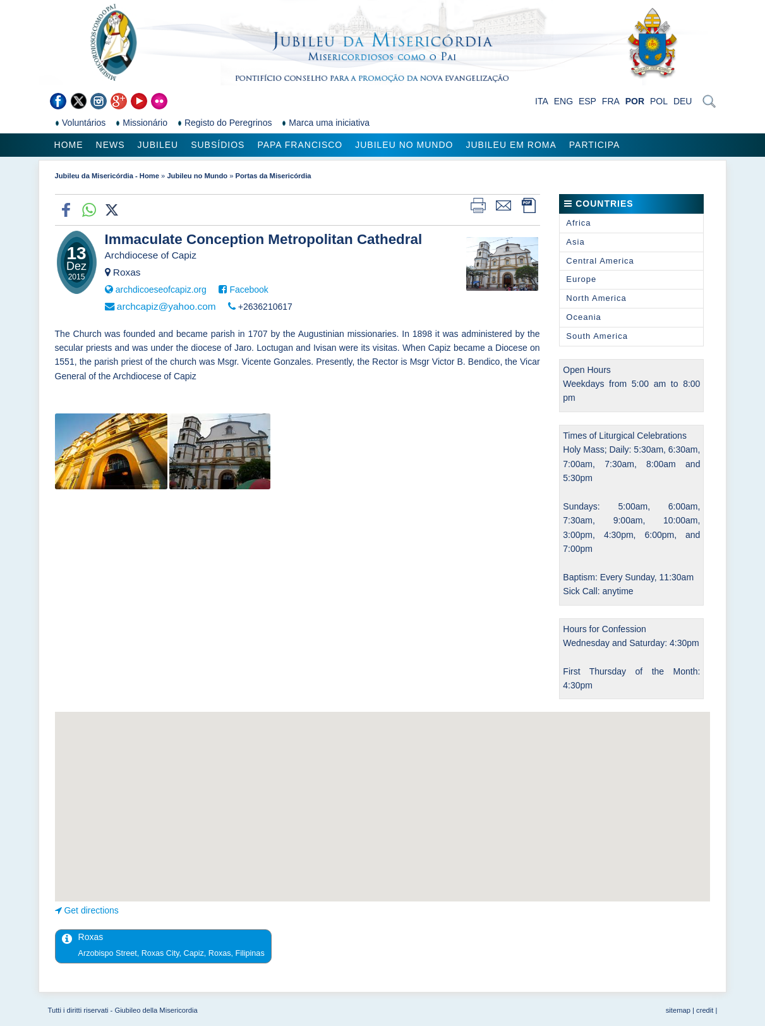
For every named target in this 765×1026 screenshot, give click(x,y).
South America (597, 336)
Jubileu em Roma (511, 145)
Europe (581, 279)
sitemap (678, 1010)
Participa (594, 145)
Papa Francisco (299, 145)
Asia (575, 242)
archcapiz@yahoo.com (166, 306)
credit (704, 1010)
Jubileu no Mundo (404, 145)
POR (634, 101)
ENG (563, 101)
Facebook (248, 289)
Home (68, 145)
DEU (682, 101)
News (110, 145)
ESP (587, 101)
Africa (578, 223)
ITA (541, 101)
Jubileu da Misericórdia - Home (107, 176)
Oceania (583, 317)
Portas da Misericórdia (273, 176)
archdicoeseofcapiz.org (161, 289)
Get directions (91, 910)
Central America (600, 261)
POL (659, 101)
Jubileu (158, 145)
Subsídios (217, 145)
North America (596, 298)
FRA (611, 101)
